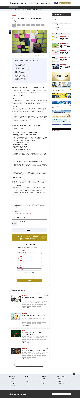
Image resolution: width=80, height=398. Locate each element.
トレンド (55, 22)
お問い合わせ (50, 3)
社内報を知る (19, 9)
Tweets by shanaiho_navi (56, 130)
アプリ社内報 (56, 27)
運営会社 (43, 3)
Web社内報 (56, 24)
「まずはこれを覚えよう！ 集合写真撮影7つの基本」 (22, 213)
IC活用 (55, 19)
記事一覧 (14, 9)
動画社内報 (56, 29)
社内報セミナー (22, 109)
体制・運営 (24, 9)
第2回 (39, 55)
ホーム (11, 9)
